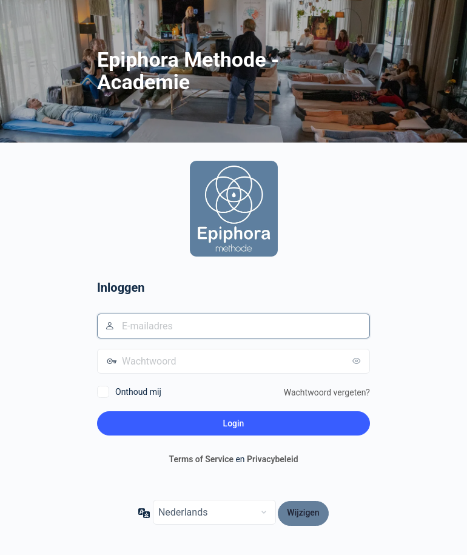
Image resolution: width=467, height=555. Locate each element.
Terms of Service (201, 459)
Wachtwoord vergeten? (327, 392)
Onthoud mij (138, 392)
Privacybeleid (272, 459)
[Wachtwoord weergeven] (358, 361)
